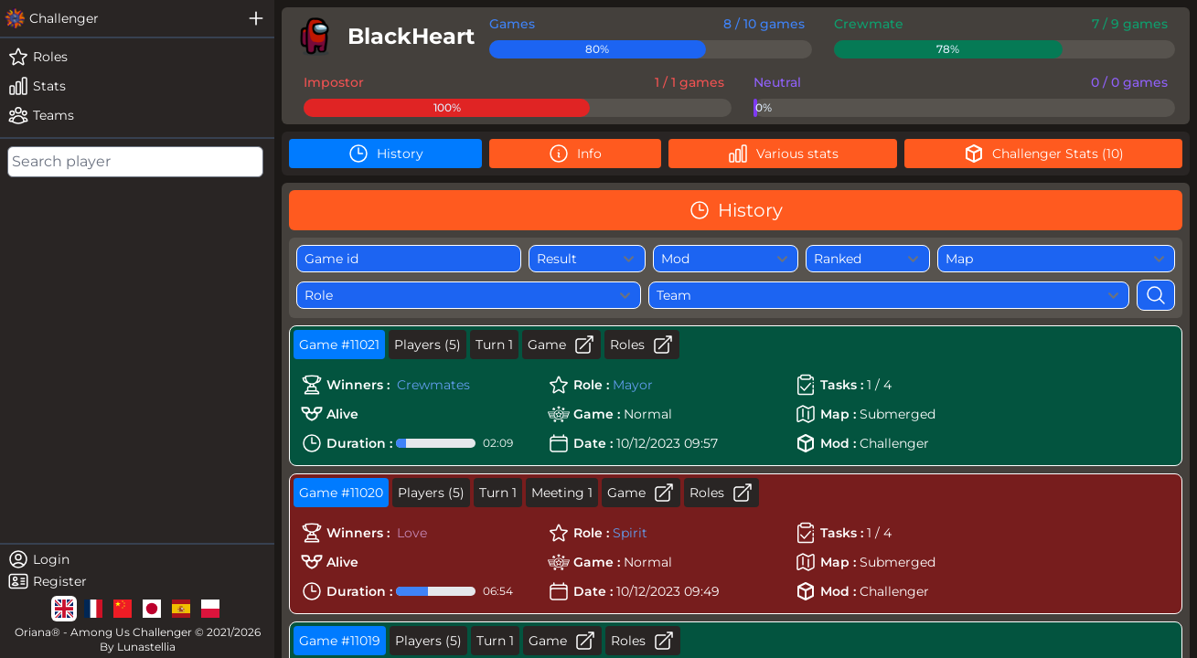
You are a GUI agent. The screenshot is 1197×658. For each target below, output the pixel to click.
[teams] (137, 115)
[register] (137, 581)
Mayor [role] (633, 385)
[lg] (64, 608)
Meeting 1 (562, 492)
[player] (382, 36)
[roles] (137, 57)
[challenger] (119, 18)
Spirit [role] (630, 533)
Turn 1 (494, 344)
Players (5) (427, 344)
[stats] (137, 86)
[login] (137, 559)
